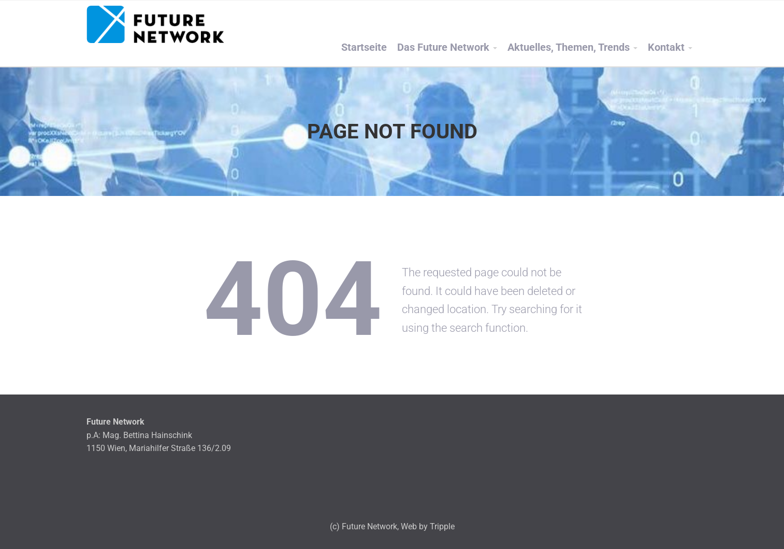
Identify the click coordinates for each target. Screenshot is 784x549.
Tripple (442, 526)
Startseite (364, 47)
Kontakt (666, 47)
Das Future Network (443, 47)
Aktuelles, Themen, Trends (568, 47)
